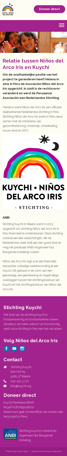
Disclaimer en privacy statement (46, 451)
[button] (61, 25)
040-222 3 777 (19, 381)
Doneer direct (49, 9)
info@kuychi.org (20, 386)
